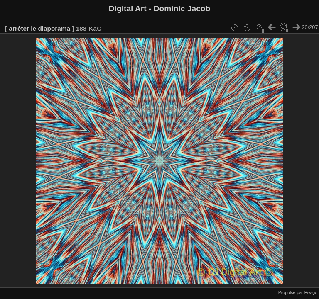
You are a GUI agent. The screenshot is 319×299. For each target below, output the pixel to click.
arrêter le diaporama (39, 28)
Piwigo (310, 292)
